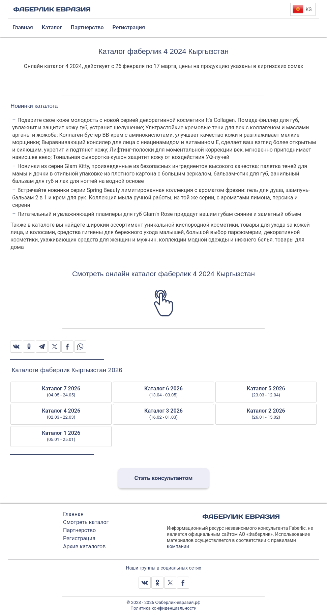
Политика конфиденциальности (163, 608)
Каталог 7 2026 (61, 391)
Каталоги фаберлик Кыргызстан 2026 (66, 370)
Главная (73, 514)
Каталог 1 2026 (61, 436)
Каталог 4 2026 (61, 414)
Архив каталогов (84, 546)
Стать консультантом (164, 478)
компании (178, 546)
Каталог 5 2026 (266, 391)
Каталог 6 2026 (163, 391)
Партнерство (79, 530)
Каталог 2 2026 (266, 414)
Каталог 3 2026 (163, 414)
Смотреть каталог (86, 522)
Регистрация (79, 538)
